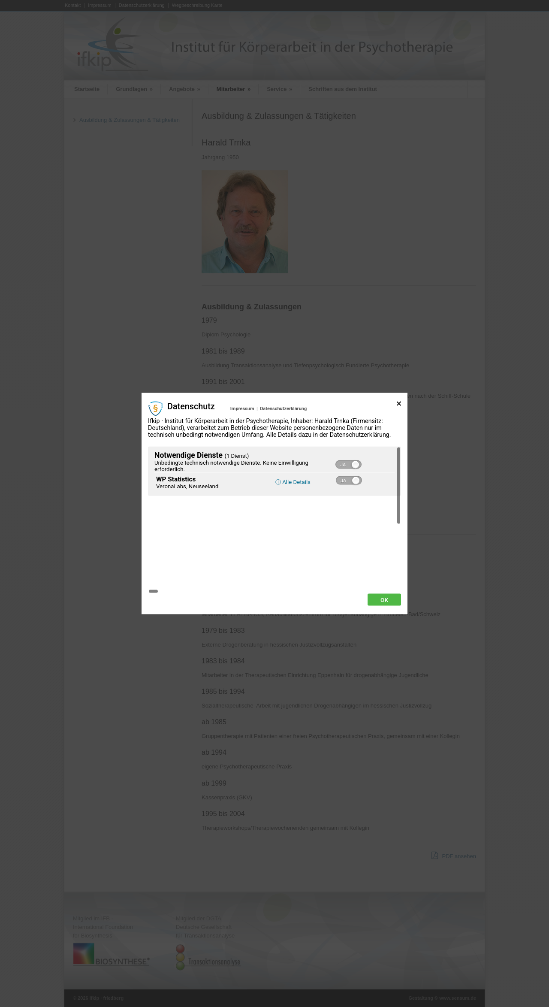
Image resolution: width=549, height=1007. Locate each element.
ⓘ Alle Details (293, 529)
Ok (384, 551)
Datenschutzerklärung (283, 456)
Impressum (242, 456)
